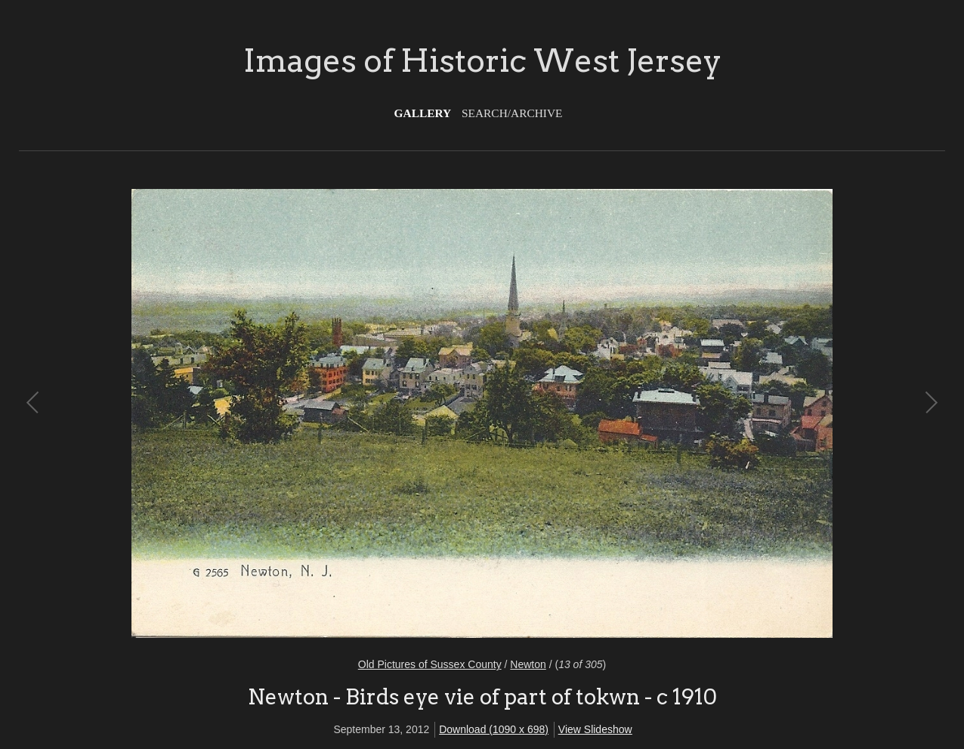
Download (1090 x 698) (493, 729)
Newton (527, 664)
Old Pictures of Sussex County (430, 664)
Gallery (423, 113)
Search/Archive (512, 113)
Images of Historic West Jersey (482, 60)
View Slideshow (595, 729)
